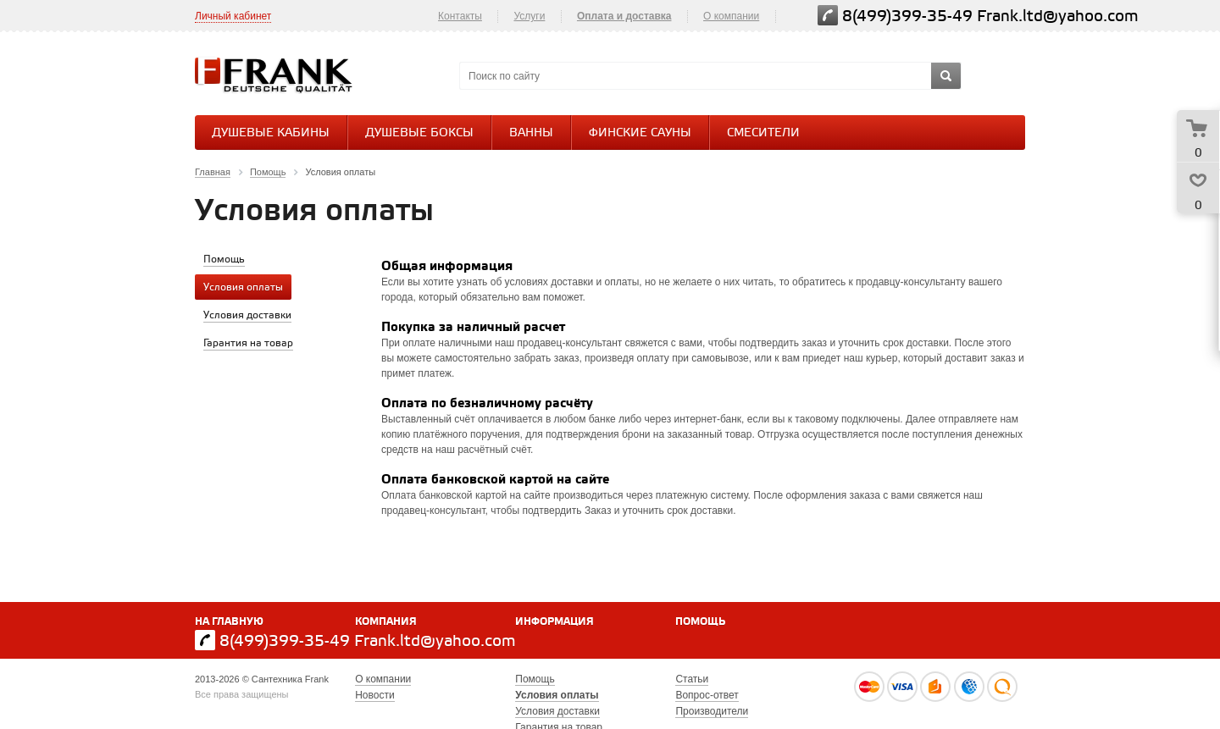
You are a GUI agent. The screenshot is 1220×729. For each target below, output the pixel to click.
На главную (229, 622)
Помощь (700, 622)
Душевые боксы (419, 133)
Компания (386, 622)
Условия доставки (557, 711)
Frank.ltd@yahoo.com (1058, 16)
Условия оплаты (556, 695)
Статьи (691, 679)
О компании (731, 16)
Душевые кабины (271, 133)
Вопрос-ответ (706, 695)
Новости (374, 695)
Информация (554, 622)
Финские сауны (640, 133)
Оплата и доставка (624, 16)
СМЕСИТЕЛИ (763, 133)
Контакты (460, 16)
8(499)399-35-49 (907, 16)
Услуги (529, 16)
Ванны (531, 133)
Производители (711, 711)
